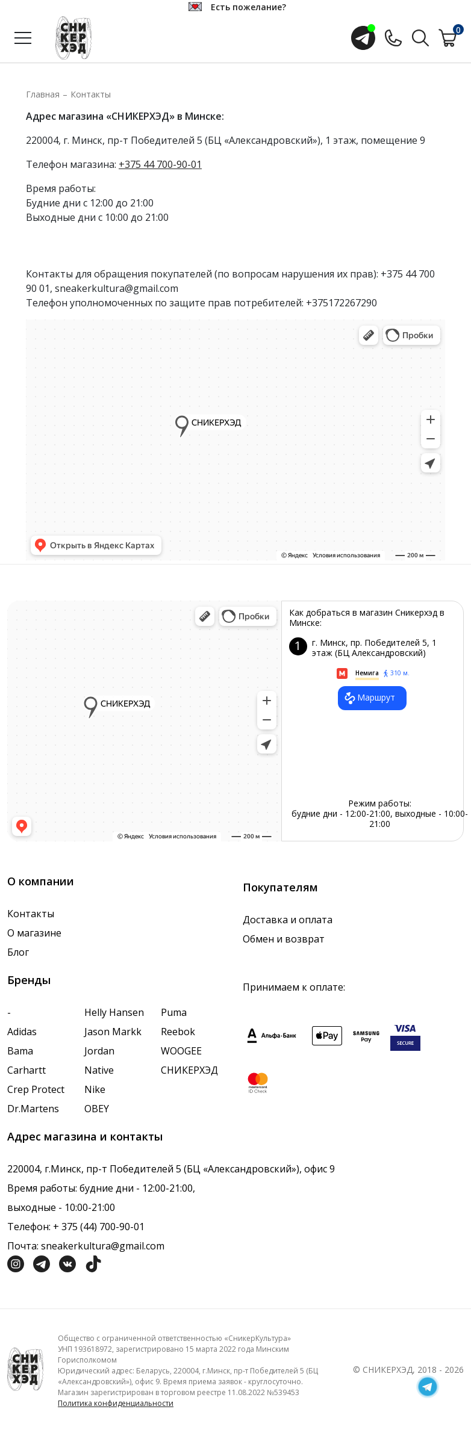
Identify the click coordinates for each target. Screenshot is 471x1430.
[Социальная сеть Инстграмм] (15, 1262)
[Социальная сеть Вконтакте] (67, 1262)
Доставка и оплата (287, 919)
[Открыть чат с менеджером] (363, 38)
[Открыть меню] (22, 38)
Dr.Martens (33, 1108)
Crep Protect (35, 1089)
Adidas (22, 1031)
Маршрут (369, 698)
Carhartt (26, 1070)
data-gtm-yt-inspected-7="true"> (144, 721)
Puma (174, 1012)
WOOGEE (181, 1050)
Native (99, 1070)
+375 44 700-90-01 (160, 164)
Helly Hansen (114, 1012)
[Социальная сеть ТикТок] (93, 1262)
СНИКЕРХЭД (189, 1070)
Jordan (99, 1050)
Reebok (178, 1031)
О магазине (34, 932)
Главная (43, 94)
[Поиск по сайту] (420, 36)
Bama (20, 1050)
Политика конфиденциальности (115, 1403)
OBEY (96, 1108)
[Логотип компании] (25, 1368)
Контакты (90, 94)
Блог (18, 952)
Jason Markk (113, 1031)
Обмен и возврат (284, 939)
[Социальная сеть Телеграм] (41, 1262)
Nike (94, 1089)
